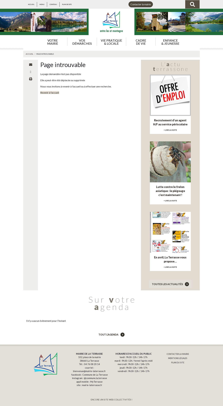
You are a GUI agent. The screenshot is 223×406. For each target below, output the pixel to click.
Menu (41, 4)
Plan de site (67, 4)
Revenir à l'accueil (49, 92)
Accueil (31, 4)
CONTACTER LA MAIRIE (178, 354)
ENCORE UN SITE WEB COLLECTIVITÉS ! (111, 399)
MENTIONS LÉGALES (177, 358)
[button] (52, 42)
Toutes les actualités (170, 284)
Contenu (53, 4)
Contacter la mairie (141, 4)
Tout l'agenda (111, 334)
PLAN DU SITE (177, 362)
